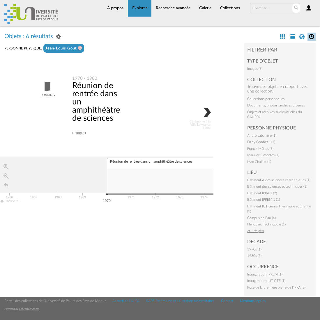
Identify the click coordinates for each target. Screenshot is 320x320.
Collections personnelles (265, 99)
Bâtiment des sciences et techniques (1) (277, 186)
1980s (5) (254, 255)
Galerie (205, 8)
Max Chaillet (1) (259, 161)
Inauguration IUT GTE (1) (266, 280)
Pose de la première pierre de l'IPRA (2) (276, 287)
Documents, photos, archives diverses (276, 105)
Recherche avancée (173, 8)
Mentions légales (253, 301)
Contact (227, 301)
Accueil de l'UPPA (125, 301)
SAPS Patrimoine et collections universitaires (180, 301)
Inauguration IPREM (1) (264, 274)
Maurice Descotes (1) (263, 155)
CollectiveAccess (29, 308)
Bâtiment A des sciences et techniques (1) (278, 180)
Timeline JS (10, 201)
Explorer (139, 8)
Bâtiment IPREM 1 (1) (263, 199)
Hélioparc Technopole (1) (266, 224)
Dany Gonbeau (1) (261, 142)
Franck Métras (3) (260, 148)
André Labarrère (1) (261, 135)
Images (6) (254, 68)
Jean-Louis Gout (63, 48)
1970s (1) (254, 249)
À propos (115, 8)
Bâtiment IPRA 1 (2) (262, 193)
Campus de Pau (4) (261, 218)
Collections (230, 8)
